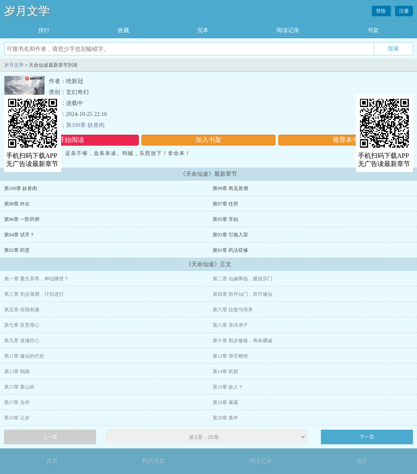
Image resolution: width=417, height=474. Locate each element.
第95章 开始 (225, 219)
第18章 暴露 (225, 402)
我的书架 (153, 461)
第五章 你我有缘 (22, 309)
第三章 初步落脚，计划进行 (34, 294)
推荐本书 (346, 139)
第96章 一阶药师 (22, 219)
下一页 (367, 437)
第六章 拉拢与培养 (233, 309)
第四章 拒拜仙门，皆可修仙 (242, 294)
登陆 (381, 11)
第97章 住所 (225, 204)
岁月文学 (27, 10)
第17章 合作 (17, 402)
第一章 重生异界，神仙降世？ (36, 279)
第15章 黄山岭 (19, 387)
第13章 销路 (17, 371)
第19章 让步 (17, 418)
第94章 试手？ (19, 235)
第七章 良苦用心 (22, 325)
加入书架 (208, 139)
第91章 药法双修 (230, 250)
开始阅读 (71, 139)
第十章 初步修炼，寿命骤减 (242, 340)
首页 (52, 461)
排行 (44, 30)
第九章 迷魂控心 (22, 340)
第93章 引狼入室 (230, 235)
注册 (404, 11)
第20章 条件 (225, 418)
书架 (373, 30)
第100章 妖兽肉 (85, 125)
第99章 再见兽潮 (230, 188)
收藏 (123, 30)
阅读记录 (288, 30)
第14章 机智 (225, 371)
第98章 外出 (17, 204)
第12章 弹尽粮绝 (230, 356)
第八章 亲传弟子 (230, 325)
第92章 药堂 (17, 250)
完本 (202, 30)
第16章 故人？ (228, 387)
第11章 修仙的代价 (24, 356)
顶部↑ (363, 461)
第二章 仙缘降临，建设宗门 (242, 279)
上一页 (50, 437)
